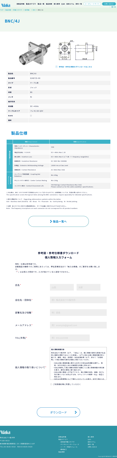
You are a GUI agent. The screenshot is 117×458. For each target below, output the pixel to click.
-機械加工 (63, 449)
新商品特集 (20, 4)
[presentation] (58, 400)
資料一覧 (79, 4)
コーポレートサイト (92, 4)
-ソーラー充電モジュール (69, 447)
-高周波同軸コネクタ (67, 442)
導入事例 (57, 4)
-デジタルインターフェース (69, 444)
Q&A (63, 4)
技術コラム (70, 4)
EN (113, 7)
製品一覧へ (58, 221)
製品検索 (49, 4)
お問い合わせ (109, 4)
